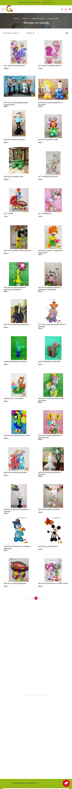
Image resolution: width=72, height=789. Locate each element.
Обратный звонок (47, 2)
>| (45, 598)
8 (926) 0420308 (34, 2)
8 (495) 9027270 (23, 2)
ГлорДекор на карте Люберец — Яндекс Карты (36, 694)
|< (26, 598)
